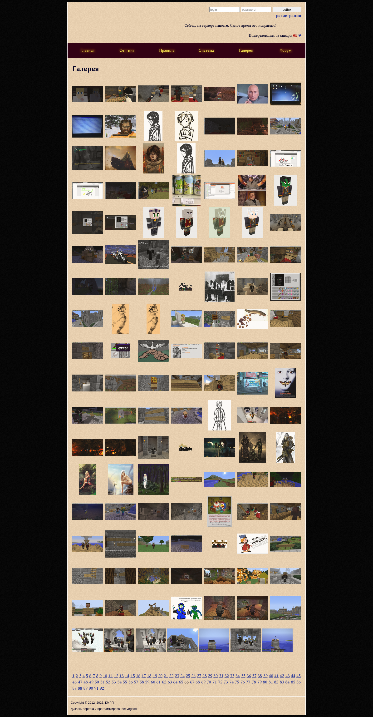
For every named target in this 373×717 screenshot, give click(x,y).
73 (226, 682)
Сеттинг (126, 50)
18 (149, 675)
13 (121, 675)
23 (177, 675)
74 (231, 682)
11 (110, 675)
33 (232, 675)
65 (181, 682)
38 (260, 675)
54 (119, 682)
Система (206, 50)
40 (271, 675)
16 (138, 675)
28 (204, 675)
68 (198, 682)
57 (136, 682)
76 (242, 682)
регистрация (288, 15)
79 (259, 682)
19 (155, 675)
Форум (285, 50)
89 (85, 688)
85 (293, 682)
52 (108, 682)
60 (153, 682)
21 (166, 675)
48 (85, 682)
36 (249, 675)
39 (265, 675)
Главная (87, 50)
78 (254, 682)
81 (271, 682)
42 (282, 675)
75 (237, 682)
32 (227, 675)
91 (96, 688)
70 (209, 682)
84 (287, 682)
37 (254, 675)
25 (188, 675)
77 (248, 682)
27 (199, 675)
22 (171, 675)
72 (220, 682)
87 (74, 688)
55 (125, 682)
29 (210, 675)
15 (133, 675)
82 (276, 682)
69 (203, 682)
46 (74, 682)
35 (243, 675)
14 (127, 675)
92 (102, 688)
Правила (166, 50)
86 (298, 682)
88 (80, 688)
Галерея (246, 50)
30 (215, 675)
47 (80, 682)
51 (102, 682)
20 (160, 675)
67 (192, 682)
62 (164, 682)
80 (265, 682)
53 (114, 682)
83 (282, 682)
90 (91, 688)
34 (238, 675)
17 (144, 675)
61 (158, 682)
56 (130, 682)
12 (116, 675)
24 (182, 675)
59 (147, 682)
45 (298, 675)
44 (293, 675)
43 (287, 675)
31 (221, 675)
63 (170, 682)
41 (276, 675)
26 (193, 675)
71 (214, 682)
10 (105, 675)
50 (97, 682)
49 (91, 682)
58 (142, 682)
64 (175, 682)
